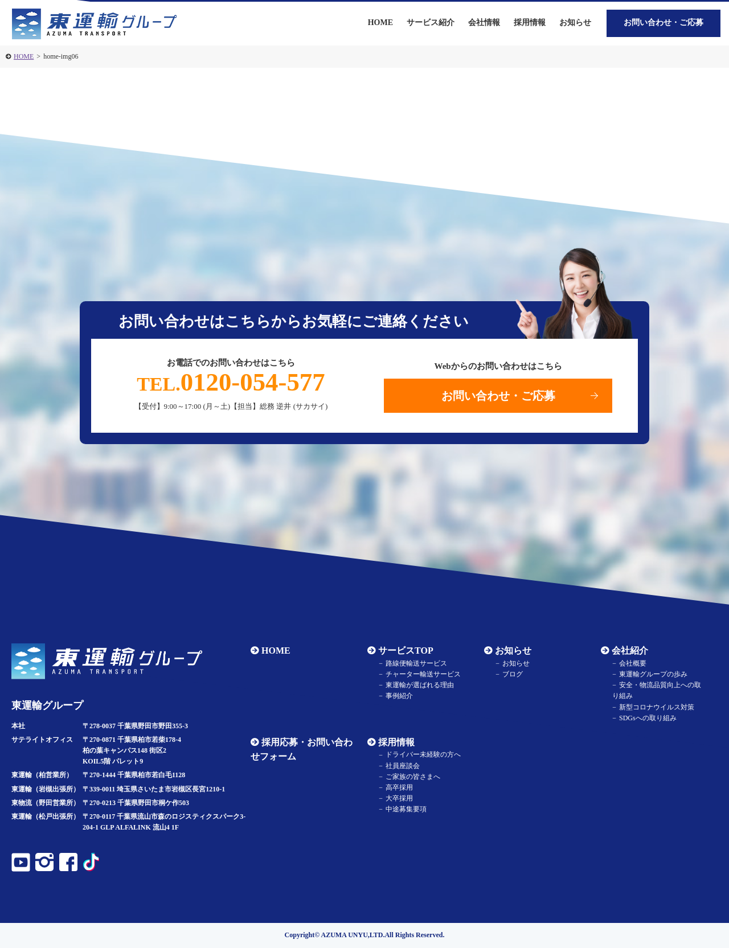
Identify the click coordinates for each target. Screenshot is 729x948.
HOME (24, 56)
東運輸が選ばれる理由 (420, 685)
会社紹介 (630, 650)
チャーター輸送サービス (423, 674)
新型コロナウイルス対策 (656, 707)
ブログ (512, 674)
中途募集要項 (406, 810)
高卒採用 (399, 787)
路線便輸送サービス (416, 663)
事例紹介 (399, 696)
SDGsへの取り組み (648, 718)
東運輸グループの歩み (653, 674)
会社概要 (632, 663)
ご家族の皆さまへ (413, 777)
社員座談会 (403, 766)
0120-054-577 (231, 382)
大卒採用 (399, 798)
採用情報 (396, 742)
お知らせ (575, 22)
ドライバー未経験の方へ (423, 755)
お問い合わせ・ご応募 (663, 22)
